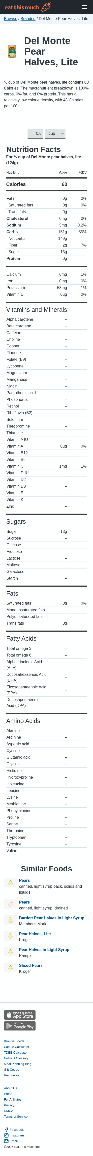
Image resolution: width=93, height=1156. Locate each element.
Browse (10, 19)
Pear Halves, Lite (35, 934)
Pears (24, 880)
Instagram (14, 1135)
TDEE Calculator (16, 1052)
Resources (11, 1075)
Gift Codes (11, 1069)
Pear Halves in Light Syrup (44, 950)
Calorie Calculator (16, 1047)
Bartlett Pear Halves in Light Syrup (51, 918)
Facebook (14, 1129)
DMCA (8, 1111)
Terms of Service (16, 1116)
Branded (28, 19)
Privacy (9, 1105)
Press (8, 1094)
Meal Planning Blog (17, 1064)
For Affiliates (12, 1099)
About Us (10, 1088)
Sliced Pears (31, 965)
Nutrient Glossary (16, 1058)
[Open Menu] (84, 7)
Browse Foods (14, 1041)
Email (11, 1141)
